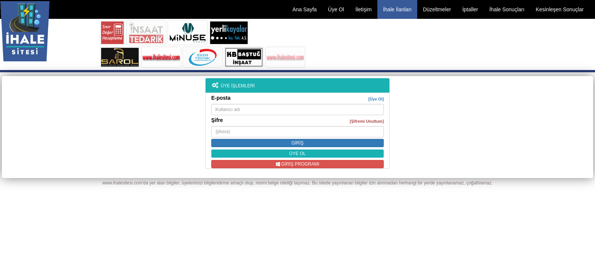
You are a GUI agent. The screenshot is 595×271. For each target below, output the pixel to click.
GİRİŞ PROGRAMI (297, 164)
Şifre (297, 120)
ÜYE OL (297, 153)
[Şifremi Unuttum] (367, 121)
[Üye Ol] (376, 99)
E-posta (297, 98)
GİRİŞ (297, 143)
